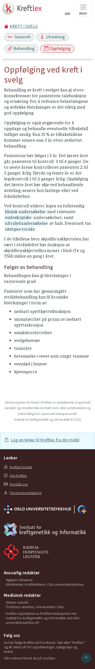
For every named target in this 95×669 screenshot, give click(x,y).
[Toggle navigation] (83, 9)
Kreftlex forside (18, 467)
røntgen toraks (20, 229)
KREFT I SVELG (24, 26)
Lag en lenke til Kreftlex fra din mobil (45, 440)
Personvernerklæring (23, 492)
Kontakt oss (16, 484)
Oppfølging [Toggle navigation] (57, 48)
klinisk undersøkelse (25, 211)
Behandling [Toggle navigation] (21, 48)
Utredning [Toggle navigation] (52, 37)
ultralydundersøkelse (26, 223)
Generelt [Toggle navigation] (19, 37)
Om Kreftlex (15, 475)
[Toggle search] (67, 10)
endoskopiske (18, 217)
